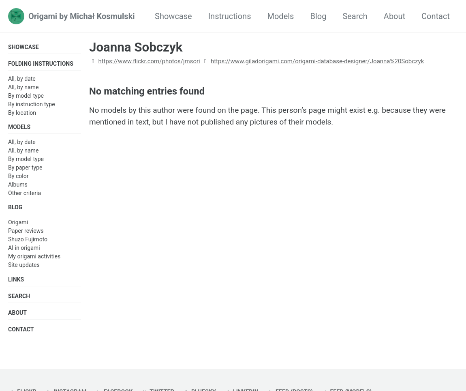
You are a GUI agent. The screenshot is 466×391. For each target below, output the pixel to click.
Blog (318, 16)
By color (18, 177)
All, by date (22, 79)
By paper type (25, 168)
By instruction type (31, 104)
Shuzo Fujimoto (27, 241)
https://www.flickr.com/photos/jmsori (149, 61)
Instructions (229, 16)
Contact (435, 16)
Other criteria (24, 194)
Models (280, 16)
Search (354, 16)
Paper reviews (25, 233)
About (394, 16)
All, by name (23, 87)
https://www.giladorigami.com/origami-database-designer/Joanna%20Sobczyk (317, 61)
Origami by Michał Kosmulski (81, 16)
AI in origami (24, 250)
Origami (18, 224)
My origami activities (34, 258)
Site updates (24, 267)
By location (22, 113)
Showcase (173, 16)
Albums (18, 186)
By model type (26, 96)
